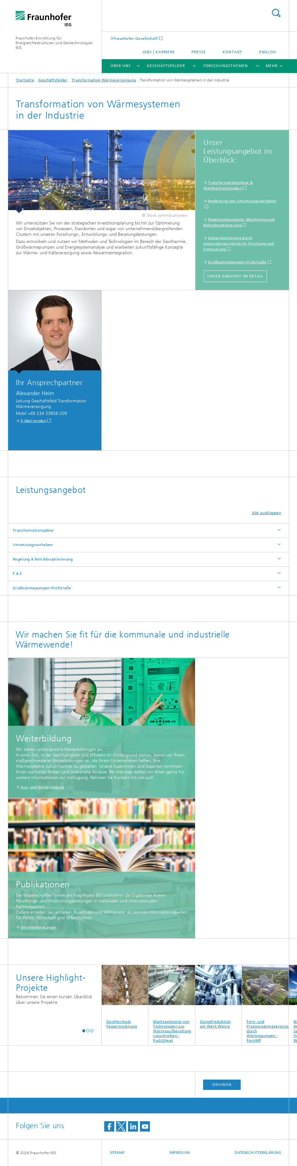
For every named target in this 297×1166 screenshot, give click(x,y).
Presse (199, 52)
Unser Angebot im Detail (235, 276)
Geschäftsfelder (166, 66)
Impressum (180, 1153)
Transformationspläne (33, 530)
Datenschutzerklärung (258, 1153)
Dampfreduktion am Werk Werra (218, 997)
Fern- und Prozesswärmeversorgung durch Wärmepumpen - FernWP (265, 1004)
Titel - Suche (276, 13)
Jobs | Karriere (158, 52)
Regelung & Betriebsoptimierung (43, 559)
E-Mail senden (33, 421)
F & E (17, 573)
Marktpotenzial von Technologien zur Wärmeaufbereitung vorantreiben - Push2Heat (171, 1004)
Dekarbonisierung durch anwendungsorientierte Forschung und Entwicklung (238, 243)
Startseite (25, 80)
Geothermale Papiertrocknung (125, 997)
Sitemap (117, 1153)
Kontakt (232, 52)
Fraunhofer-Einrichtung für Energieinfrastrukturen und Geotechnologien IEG (54, 43)
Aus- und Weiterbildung (42, 787)
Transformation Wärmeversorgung (104, 80)
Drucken (222, 1084)
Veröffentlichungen (38, 927)
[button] (84, 1030)
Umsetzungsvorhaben (33, 545)
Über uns (120, 66)
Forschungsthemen (225, 66)
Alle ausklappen (266, 513)
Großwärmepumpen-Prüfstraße (237, 262)
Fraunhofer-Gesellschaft (136, 38)
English (267, 52)
